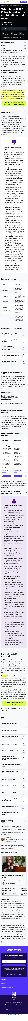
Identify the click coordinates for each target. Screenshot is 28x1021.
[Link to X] (17, 974)
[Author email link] (24, 821)
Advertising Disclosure (19, 1004)
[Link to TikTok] (14, 974)
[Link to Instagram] (8, 974)
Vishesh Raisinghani (10, 883)
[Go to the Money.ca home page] (9, 2)
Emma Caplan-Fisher (10, 893)
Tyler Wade (8, 837)
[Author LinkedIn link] (26, 821)
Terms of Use (21, 968)
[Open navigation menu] (2, 2)
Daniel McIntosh (7, 22)
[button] (24, 334)
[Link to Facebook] (11, 974)
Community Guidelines (20, 1007)
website (13, 424)
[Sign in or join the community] (23, 2)
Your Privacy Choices (14, 1014)
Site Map (12, 1007)
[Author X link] (24, 839)
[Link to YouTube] (20, 974)
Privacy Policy (20, 969)
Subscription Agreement (10, 969)
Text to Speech (7, 1007)
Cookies (14, 1002)
